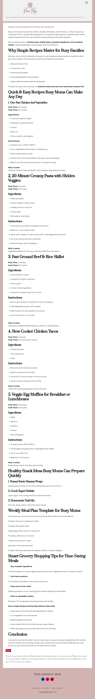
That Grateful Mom (46, 692)
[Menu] (87, 2)
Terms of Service (56, 688)
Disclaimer (46, 688)
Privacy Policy (35, 688)
